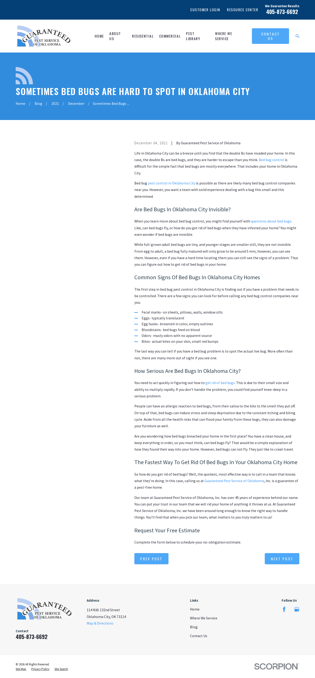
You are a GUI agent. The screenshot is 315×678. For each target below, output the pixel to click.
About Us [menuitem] (115, 36)
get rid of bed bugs (220, 383)
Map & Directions (100, 623)
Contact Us (270, 36)
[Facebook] (284, 609)
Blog (194, 627)
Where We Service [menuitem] (223, 36)
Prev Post (151, 558)
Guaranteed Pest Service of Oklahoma (234, 481)
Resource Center (242, 9)
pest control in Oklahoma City (171, 183)
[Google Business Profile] (296, 609)
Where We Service (203, 618)
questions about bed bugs (271, 221)
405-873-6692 (282, 11)
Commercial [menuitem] (170, 36)
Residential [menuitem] (143, 36)
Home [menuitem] (99, 36)
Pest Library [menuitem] (193, 36)
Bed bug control (271, 160)
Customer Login (205, 9)
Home (195, 609)
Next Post (282, 558)
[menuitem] (21, 669)
